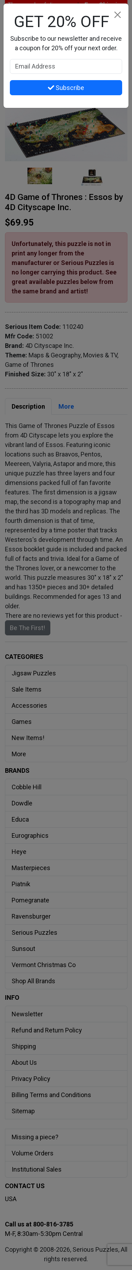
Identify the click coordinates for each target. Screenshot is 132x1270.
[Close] (117, 14)
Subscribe (66, 87)
